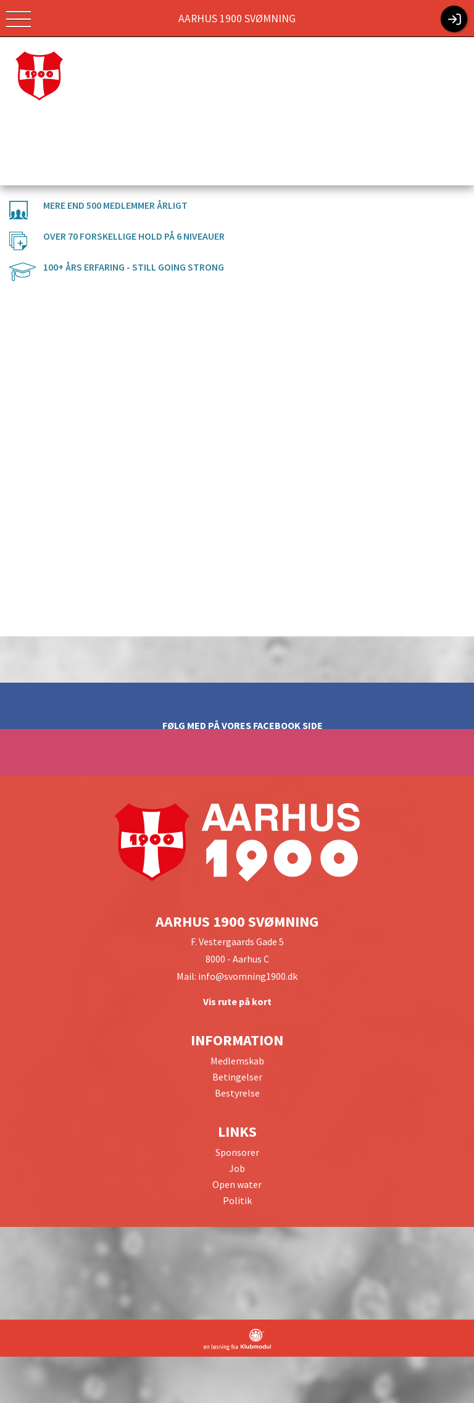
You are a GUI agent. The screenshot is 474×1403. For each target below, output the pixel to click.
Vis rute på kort (237, 1001)
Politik (237, 1200)
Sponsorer (237, 1152)
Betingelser (237, 1077)
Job (237, 1168)
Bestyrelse (237, 1093)
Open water (237, 1184)
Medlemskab (237, 1061)
